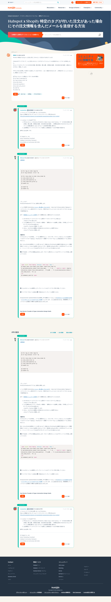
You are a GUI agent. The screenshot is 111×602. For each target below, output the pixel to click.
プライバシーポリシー (21, 598)
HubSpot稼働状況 (65, 598)
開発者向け (61, 582)
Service (60, 576)
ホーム (9, 570)
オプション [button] (14, 52)
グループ (86, 575)
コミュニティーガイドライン (51, 598)
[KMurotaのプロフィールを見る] (22, 158)
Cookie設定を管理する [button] (89, 598)
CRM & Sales (61, 570)
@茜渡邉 (22, 160)
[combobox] (42, 2)
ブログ (9, 585)
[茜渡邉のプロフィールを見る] (14, 55)
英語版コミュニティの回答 (30, 216)
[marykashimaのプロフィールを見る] (23, 110)
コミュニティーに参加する (83, 2)
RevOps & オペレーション (64, 579)
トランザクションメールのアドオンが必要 (31, 302)
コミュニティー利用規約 (36, 598)
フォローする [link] (66, 55)
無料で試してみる (97, 2)
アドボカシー (87, 578)
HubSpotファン (36, 570)
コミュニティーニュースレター (40, 579)
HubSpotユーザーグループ (39, 573)
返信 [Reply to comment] (22, 145)
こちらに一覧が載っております (41, 209)
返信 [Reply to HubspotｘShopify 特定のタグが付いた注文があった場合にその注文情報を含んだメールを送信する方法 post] (15, 94)
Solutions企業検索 (12, 582)
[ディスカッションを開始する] (72, 2)
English (10, 2)
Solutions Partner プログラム (39, 576)
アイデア (86, 580)
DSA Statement (77, 598)
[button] (71, 55)
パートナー (61, 585)
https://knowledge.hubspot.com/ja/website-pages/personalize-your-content (39, 116)
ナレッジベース (11, 579)
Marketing (61, 573)
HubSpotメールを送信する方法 (64, 300)
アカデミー (10, 576)
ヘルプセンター (11, 573)
